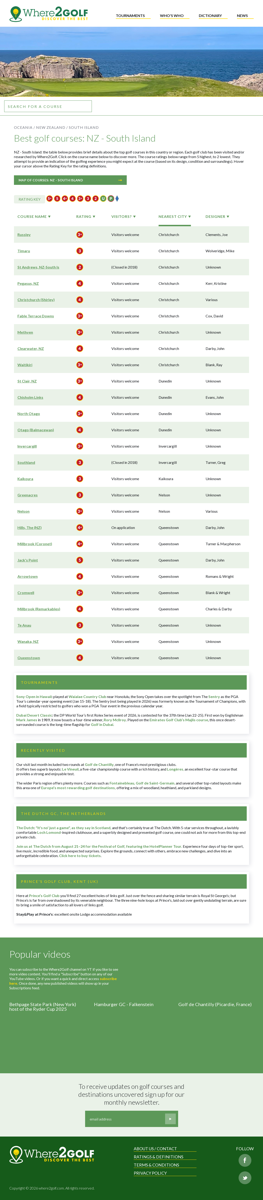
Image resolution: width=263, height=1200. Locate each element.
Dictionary (210, 15)
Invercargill (27, 446)
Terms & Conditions (156, 1164)
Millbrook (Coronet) (34, 544)
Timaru (23, 251)
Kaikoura (25, 478)
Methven (25, 332)
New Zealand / (52, 127)
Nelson (23, 511)
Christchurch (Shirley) (36, 299)
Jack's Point (27, 560)
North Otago (28, 413)
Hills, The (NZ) (29, 527)
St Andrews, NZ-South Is (38, 267)
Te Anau (24, 625)
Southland (26, 462)
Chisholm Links (30, 397)
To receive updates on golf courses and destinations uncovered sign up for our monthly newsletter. (132, 1094)
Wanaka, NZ (28, 641)
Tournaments (130, 15)
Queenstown (28, 657)
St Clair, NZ (27, 381)
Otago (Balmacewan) (35, 430)
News (242, 15)
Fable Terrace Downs (35, 316)
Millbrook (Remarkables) (38, 609)
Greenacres (27, 495)
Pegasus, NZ (28, 283)
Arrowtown (27, 576)
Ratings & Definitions (158, 1156)
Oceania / (24, 127)
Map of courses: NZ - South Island (70, 180)
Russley (24, 234)
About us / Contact (155, 1148)
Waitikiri (24, 364)
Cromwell (25, 592)
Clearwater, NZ (30, 348)
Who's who (172, 15)
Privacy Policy (150, 1173)
